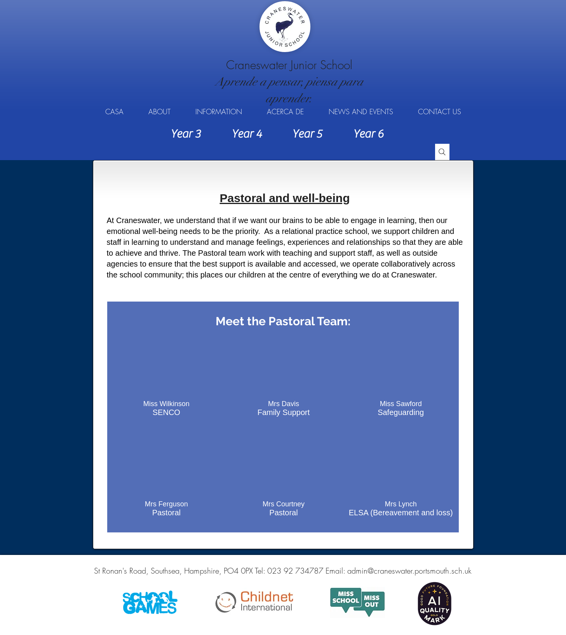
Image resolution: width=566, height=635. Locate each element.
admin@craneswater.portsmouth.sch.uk (409, 570)
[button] (159, 111)
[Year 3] (185, 134)
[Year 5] (307, 134)
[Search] (442, 152)
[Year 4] (246, 134)
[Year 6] (368, 134)
